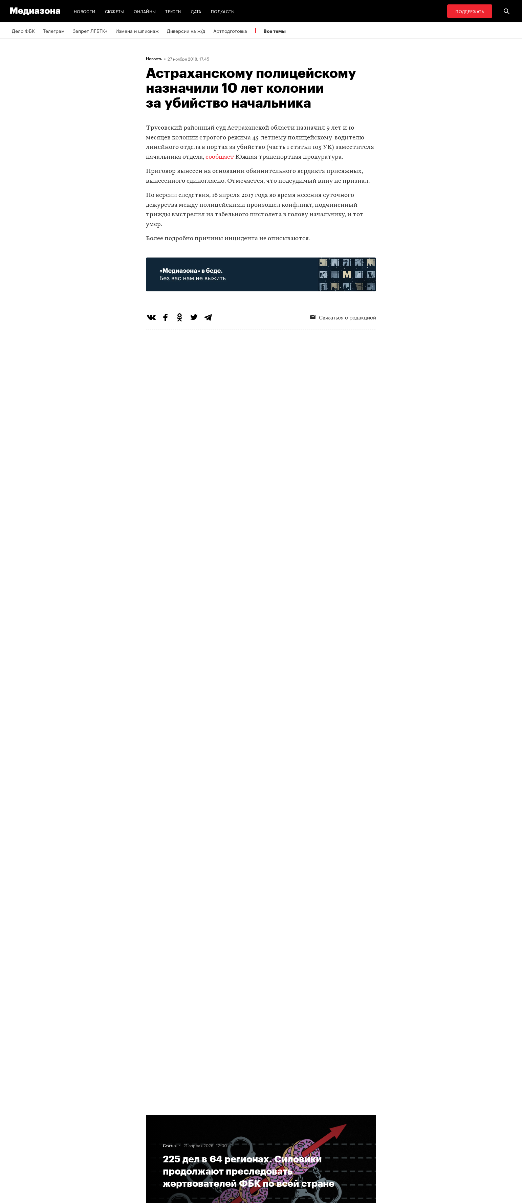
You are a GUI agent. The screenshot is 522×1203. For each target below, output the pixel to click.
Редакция (158, 1117)
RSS (239, 1117)
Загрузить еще (261, 899)
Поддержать (469, 11)
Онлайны (145, 11)
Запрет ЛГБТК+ (90, 30)
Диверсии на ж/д (186, 30)
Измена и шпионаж (137, 30)
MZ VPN (240, 1143)
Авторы (156, 1143)
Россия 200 (244, 1156)
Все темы (274, 31)
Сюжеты (114, 11)
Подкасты (223, 11)
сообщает (219, 157)
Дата (196, 11)
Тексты (173, 11)
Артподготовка (230, 30)
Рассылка (242, 1130)
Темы (154, 1156)
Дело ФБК (23, 30)
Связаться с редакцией (343, 317)
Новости (84, 11)
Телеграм (54, 30)
